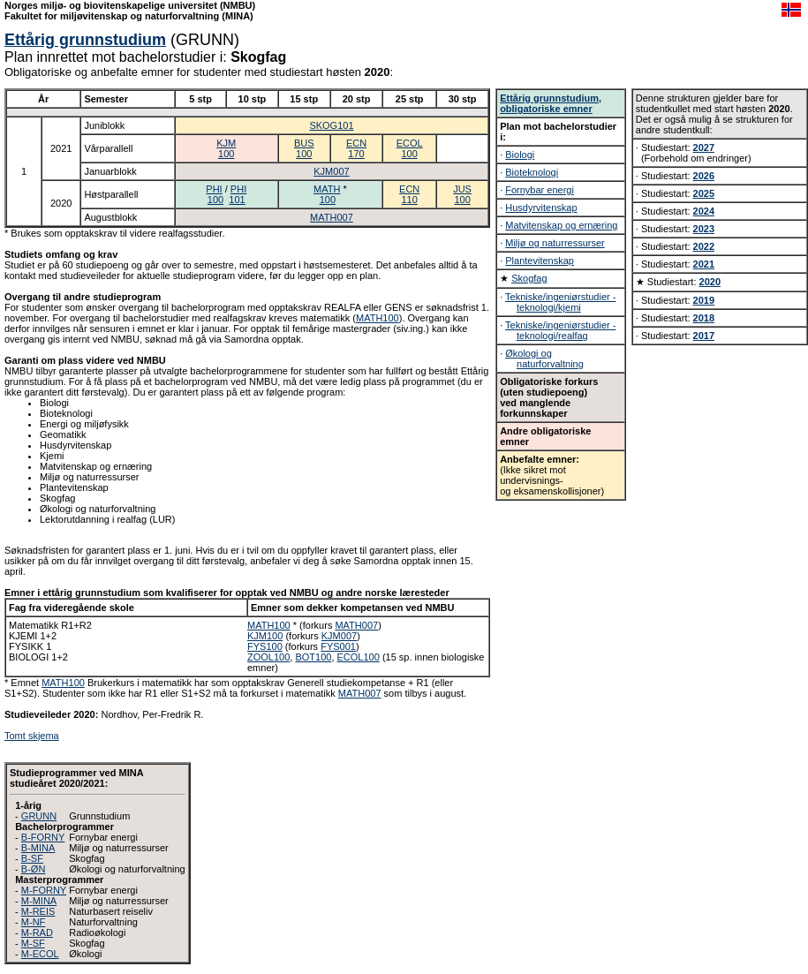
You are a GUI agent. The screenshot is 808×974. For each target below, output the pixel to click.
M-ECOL (40, 953)
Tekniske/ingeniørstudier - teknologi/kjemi (560, 302)
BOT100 (313, 657)
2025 (703, 193)
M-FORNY (43, 890)
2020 (710, 281)
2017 (703, 335)
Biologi (519, 154)
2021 (703, 264)
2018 (703, 318)
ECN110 (409, 194)
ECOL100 (409, 148)
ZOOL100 (268, 657)
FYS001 (338, 646)
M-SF (33, 943)
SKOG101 (331, 125)
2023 (703, 228)
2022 (703, 246)
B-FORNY (43, 837)
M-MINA (39, 900)
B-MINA (38, 847)
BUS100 (304, 148)
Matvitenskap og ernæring (561, 225)
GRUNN (39, 816)
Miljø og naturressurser (554, 243)
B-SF (32, 858)
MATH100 (377, 318)
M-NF (33, 922)
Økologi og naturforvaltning (544, 358)
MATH (326, 189)
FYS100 (265, 646)
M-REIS (38, 911)
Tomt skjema (31, 735)
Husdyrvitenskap (541, 207)
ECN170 (356, 148)
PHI (214, 189)
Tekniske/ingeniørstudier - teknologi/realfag (560, 330)
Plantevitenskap (539, 260)
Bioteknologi (531, 172)
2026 (703, 175)
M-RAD (37, 932)
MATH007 (331, 217)
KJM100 (226, 148)
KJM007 (331, 171)
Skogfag (529, 278)
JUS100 (462, 194)
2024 (703, 211)
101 (237, 199)
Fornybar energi (539, 190)
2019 (703, 300)
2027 (703, 147)
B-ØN (33, 869)
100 (215, 199)
